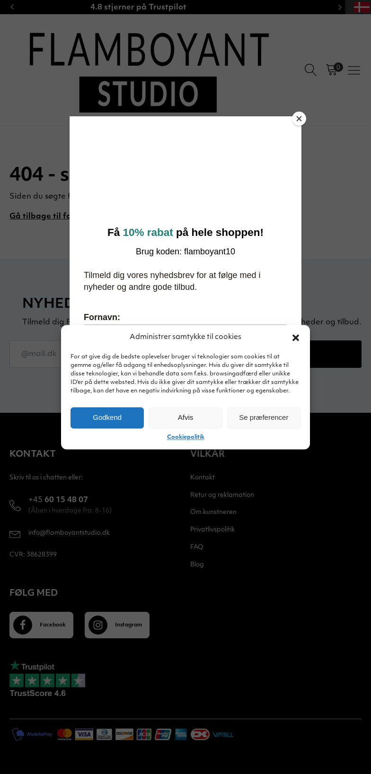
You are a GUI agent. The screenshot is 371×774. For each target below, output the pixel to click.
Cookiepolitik (185, 437)
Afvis (186, 417)
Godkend (107, 417)
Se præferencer (263, 417)
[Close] (299, 119)
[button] (295, 337)
